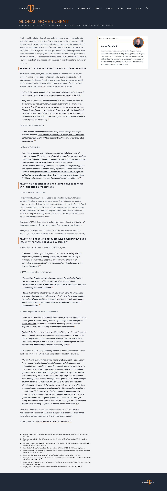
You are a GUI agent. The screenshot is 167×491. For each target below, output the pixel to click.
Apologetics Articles (30, 25)
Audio (120, 8)
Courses (109, 8)
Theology (66, 8)
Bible (97, 8)
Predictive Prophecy (55, 25)
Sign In (138, 8)
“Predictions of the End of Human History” (53, 421)
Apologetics (83, 8)
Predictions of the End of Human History (90, 25)
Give (129, 8)
